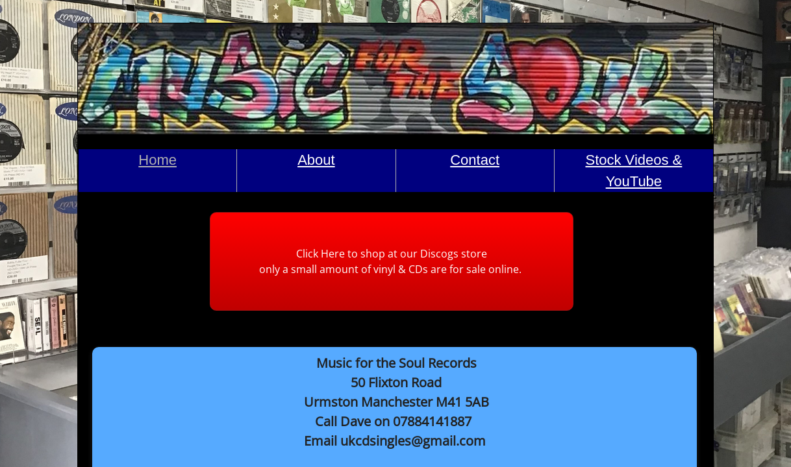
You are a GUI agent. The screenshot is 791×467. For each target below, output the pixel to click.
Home (157, 160)
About (316, 160)
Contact (474, 160)
